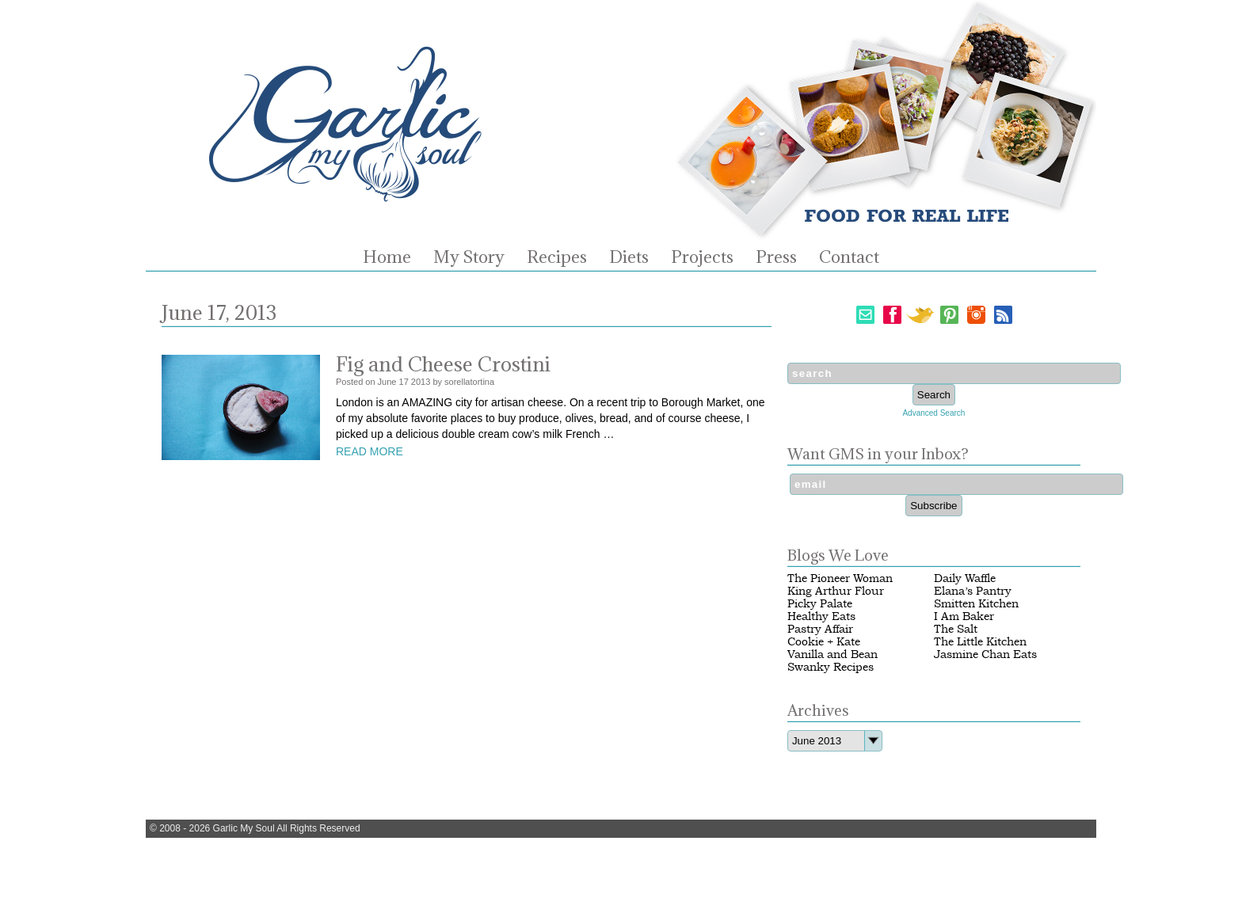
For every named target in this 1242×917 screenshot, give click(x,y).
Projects (702, 257)
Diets (629, 257)
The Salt (955, 629)
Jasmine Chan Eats (985, 654)
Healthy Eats (821, 616)
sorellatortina (469, 381)
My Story (469, 257)
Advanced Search (933, 413)
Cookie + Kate (823, 642)
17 (404, 381)
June (387, 381)
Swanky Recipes (830, 667)
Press (776, 257)
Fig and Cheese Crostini (443, 364)
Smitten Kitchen (976, 604)
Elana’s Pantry (973, 591)
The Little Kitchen (980, 642)
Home (387, 257)
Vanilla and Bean (832, 654)
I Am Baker (964, 616)
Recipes (557, 257)
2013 (420, 381)
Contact (849, 257)
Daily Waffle (965, 578)
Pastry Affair (820, 629)
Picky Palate (819, 604)
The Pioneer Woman (840, 578)
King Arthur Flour (835, 591)
